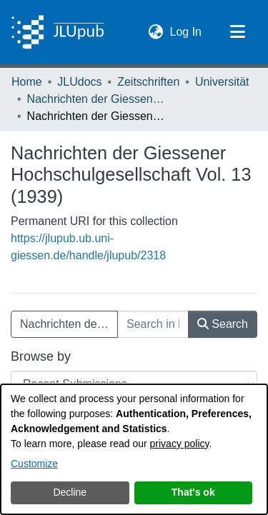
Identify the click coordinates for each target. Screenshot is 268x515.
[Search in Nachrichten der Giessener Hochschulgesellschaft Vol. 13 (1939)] (153, 324)
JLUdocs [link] (79, 82)
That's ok (193, 492)
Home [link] (26, 82)
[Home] (57, 32)
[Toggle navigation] (237, 32)
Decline (69, 492)
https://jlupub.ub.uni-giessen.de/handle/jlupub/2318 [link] (88, 246)
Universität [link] (222, 82)
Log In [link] (186, 30)
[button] (156, 32)
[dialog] (134, 449)
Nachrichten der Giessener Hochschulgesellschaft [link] (98, 99)
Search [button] (222, 324)
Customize (34, 463)
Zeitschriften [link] (148, 82)
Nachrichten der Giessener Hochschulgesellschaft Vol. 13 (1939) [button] (69, 324)
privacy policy (179, 443)
